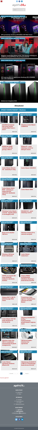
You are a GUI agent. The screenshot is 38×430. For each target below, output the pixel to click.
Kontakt (20, 399)
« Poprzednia (11, 373)
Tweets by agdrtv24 (4, 377)
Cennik (19, 402)
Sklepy (19, 394)
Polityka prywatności (19, 404)
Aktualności (19, 392)
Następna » (27, 373)
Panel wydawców (19, 401)
